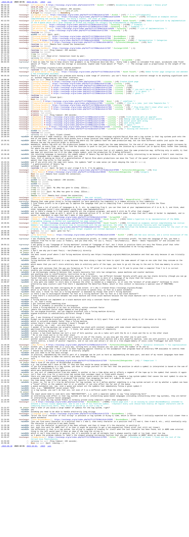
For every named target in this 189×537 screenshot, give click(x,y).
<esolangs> (24, 5)
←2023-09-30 (6, 2)
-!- (28, 8)
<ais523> (26, 163)
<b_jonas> (25, 300)
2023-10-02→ (32, 2)
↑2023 (42, 2)
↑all (49, 2)
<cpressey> (24, 74)
